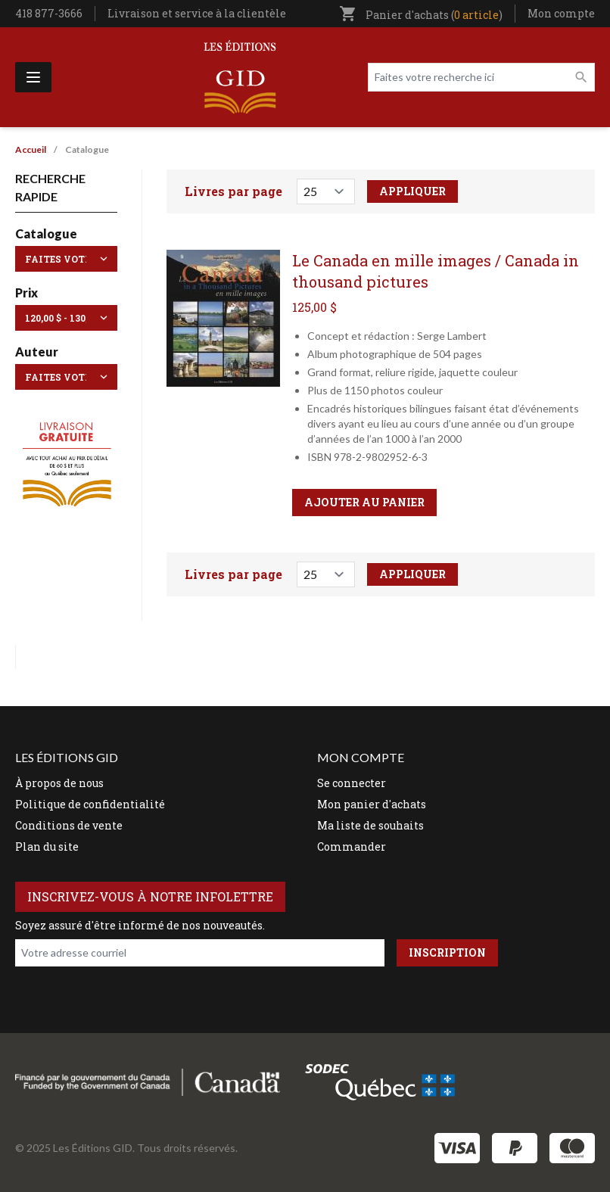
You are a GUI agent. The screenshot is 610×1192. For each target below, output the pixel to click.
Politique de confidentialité (90, 804)
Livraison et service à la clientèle (196, 13)
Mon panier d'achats (371, 804)
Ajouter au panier (364, 502)
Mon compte (561, 13)
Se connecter (351, 783)
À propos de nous (59, 783)
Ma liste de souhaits (370, 825)
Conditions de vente (69, 825)
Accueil (30, 149)
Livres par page (233, 191)
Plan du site (47, 846)
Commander (351, 846)
